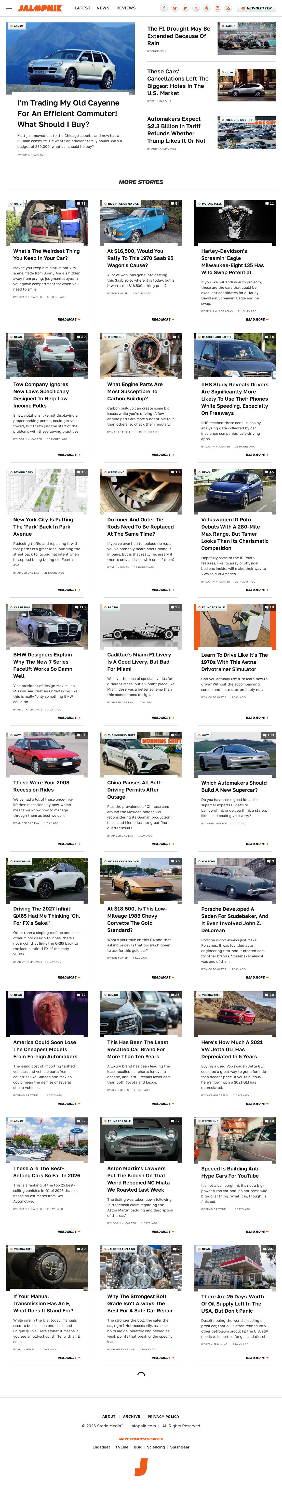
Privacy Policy (164, 1417)
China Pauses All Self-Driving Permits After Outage (134, 790)
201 (271, 1249)
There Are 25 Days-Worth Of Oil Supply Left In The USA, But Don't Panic (232, 1304)
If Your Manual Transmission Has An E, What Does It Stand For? (43, 1303)
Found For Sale (213, 607)
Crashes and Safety (217, 336)
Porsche (208, 861)
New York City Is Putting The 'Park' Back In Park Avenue (43, 527)
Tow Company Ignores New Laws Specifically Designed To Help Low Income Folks (41, 395)
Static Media (109, 1425)
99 (177, 735)
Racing (230, 26)
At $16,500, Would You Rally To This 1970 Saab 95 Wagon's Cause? (140, 258)
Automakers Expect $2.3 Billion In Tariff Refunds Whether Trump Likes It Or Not (176, 129)
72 (84, 995)
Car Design (22, 607)
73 (84, 203)
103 (271, 735)
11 (272, 203)
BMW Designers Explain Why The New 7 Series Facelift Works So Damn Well (42, 665)
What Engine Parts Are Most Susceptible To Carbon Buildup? (135, 391)
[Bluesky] (175, 8)
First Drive (22, 861)
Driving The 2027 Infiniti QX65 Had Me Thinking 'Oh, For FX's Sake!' (46, 916)
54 (177, 203)
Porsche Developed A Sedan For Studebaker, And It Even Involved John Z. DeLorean (234, 919)
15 (84, 472)
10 (178, 472)
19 (272, 607)
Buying (113, 994)
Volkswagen (211, 994)
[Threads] (207, 8)
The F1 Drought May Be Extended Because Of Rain (178, 35)
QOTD (229, 72)
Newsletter (256, 8)
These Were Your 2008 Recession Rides (41, 786)
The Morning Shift (238, 119)
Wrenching (116, 336)
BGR (138, 1447)
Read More (67, 319)
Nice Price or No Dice (123, 203)
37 (84, 1121)
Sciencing (156, 1447)
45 (272, 472)
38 (272, 337)
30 (83, 1249)
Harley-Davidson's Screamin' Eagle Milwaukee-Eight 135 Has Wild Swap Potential (232, 261)
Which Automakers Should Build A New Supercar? (234, 786)
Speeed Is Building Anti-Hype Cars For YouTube (230, 1172)
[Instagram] (217, 8)
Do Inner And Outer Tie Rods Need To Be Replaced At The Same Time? (140, 527)
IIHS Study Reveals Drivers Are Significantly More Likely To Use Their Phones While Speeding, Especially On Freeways (234, 398)
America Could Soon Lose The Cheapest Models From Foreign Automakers (45, 1049)
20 (272, 995)
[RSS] (228, 8)
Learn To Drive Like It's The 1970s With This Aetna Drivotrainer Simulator (234, 662)
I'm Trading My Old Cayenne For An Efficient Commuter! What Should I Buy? (68, 113)
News (103, 8)
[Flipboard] (185, 8)
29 (83, 337)
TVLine (121, 1447)
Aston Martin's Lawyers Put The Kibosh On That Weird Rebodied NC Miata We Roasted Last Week (138, 1179)
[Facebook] (164, 8)
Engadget (101, 1447)
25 (177, 995)
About (109, 1416)
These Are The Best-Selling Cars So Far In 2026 (46, 1172)
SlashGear (180, 1447)
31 (84, 735)
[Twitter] (196, 8)
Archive (131, 1416)
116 (83, 607)
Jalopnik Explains (121, 1248)
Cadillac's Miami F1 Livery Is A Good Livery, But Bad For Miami (139, 662)
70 (178, 861)
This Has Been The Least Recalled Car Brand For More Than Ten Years (137, 1049)
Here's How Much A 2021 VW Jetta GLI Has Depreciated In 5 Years (232, 1049)
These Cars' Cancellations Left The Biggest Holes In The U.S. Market (178, 82)
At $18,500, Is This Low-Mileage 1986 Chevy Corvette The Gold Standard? (137, 919)
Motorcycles (212, 203)
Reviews (126, 8)
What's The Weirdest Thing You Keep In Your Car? (46, 254)
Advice (18, 26)
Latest (82, 8)
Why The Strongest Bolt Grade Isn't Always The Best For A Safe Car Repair (140, 1303)
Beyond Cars (23, 472)
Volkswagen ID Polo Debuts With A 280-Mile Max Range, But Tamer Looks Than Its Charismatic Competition (234, 534)
